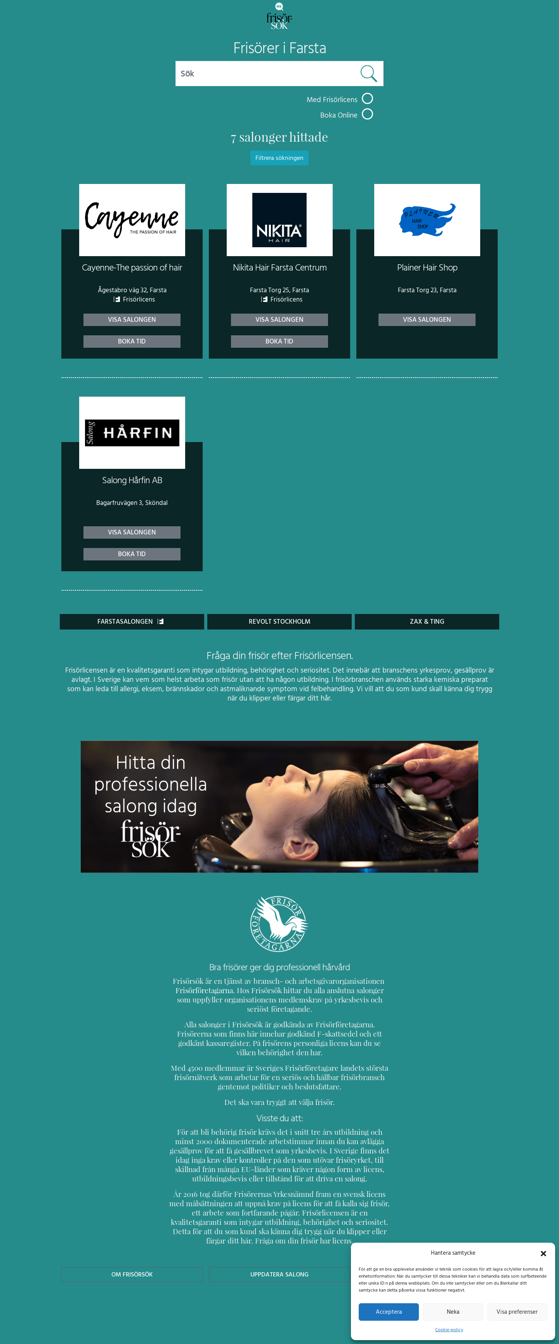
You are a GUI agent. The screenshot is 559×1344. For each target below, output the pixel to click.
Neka (452, 1311)
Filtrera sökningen (279, 158)
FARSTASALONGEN (130, 621)
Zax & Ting (427, 621)
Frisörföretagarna (203, 990)
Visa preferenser (517, 1311)
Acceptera (389, 1311)
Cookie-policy (449, 1330)
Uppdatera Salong (279, 1265)
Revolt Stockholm (279, 621)
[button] (543, 1253)
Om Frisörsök (132, 1265)
